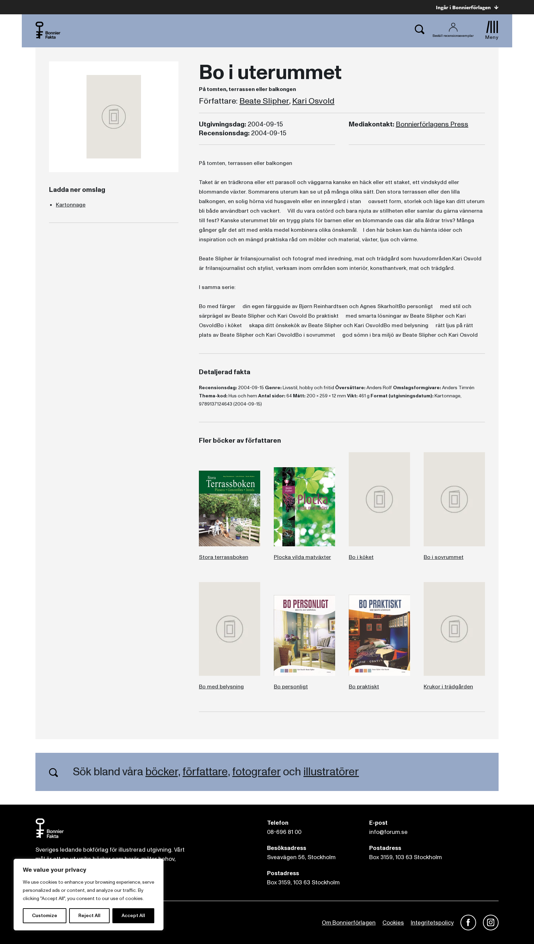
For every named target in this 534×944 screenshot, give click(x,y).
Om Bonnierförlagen (349, 923)
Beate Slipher (264, 101)
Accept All (133, 915)
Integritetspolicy (432, 923)
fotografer (256, 771)
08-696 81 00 (284, 832)
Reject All (89, 915)
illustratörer (331, 771)
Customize (44, 915)
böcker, (162, 771)
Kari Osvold (313, 101)
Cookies (393, 923)
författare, (206, 771)
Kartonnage (70, 205)
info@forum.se (388, 832)
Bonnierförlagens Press (432, 124)
